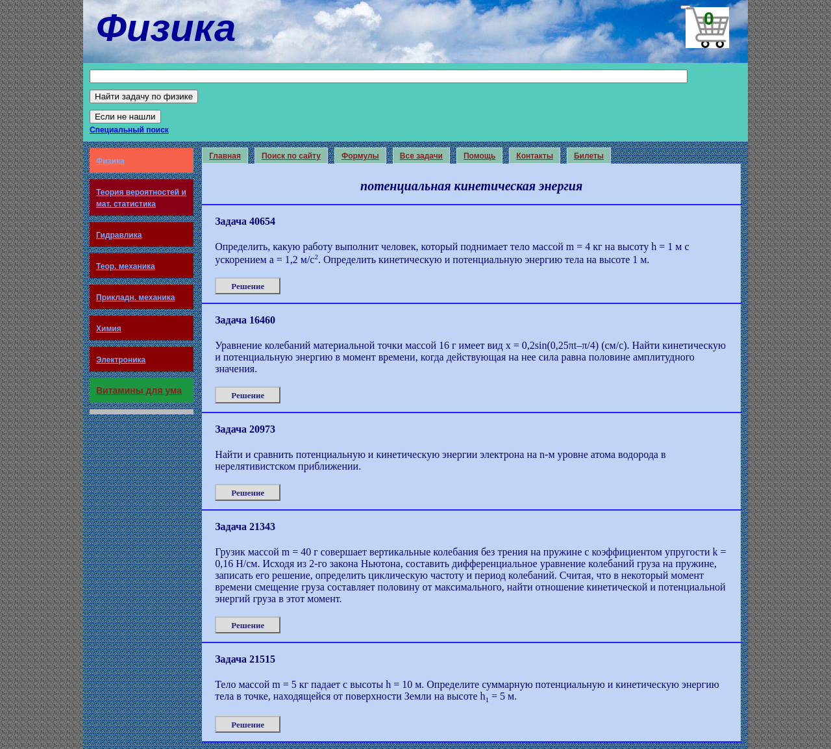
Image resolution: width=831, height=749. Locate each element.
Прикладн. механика (135, 297)
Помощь (479, 155)
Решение (247, 286)
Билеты (589, 155)
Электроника (120, 359)
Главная (225, 155)
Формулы (360, 155)
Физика (110, 161)
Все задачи (421, 155)
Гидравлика (119, 235)
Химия (108, 328)
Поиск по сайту (291, 155)
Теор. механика (125, 266)
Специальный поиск (129, 129)
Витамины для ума (139, 390)
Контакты (534, 155)
